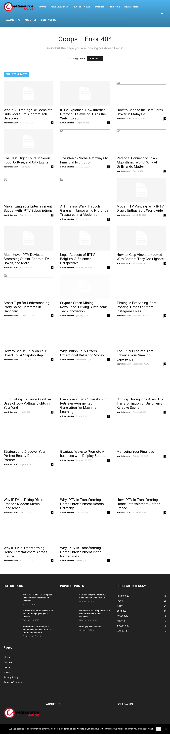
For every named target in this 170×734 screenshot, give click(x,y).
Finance (115, 6)
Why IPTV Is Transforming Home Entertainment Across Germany (82, 504)
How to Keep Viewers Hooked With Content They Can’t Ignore (140, 257)
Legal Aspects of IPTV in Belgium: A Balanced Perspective (79, 259)
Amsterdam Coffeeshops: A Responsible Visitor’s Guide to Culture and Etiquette (37, 630)
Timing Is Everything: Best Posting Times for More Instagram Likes (136, 307)
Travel (120, 600)
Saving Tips (13, 19)
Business (100, 6)
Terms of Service (13, 682)
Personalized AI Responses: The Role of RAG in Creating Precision (94, 614)
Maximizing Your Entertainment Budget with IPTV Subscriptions (28, 208)
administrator (11, 122)
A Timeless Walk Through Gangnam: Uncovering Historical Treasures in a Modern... (84, 210)
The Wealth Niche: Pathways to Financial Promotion (84, 160)
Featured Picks (60, 6)
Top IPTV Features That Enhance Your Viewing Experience (135, 355)
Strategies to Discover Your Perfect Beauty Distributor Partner (24, 456)
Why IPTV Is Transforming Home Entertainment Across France (25, 552)
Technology (123, 595)
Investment (132, 6)
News (7, 672)
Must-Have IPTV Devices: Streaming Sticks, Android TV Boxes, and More (26, 259)
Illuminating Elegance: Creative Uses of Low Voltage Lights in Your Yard (27, 403)
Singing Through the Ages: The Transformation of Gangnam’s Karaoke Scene (140, 403)
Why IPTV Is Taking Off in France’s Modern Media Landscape (23, 504)
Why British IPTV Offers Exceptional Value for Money (82, 353)
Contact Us (48, 19)
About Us (31, 19)
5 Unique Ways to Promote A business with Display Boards (82, 454)
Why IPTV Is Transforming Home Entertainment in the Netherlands (80, 552)
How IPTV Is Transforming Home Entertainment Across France (138, 504)
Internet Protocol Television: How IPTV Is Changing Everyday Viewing (38, 614)
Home (42, 6)
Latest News (82, 6)
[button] (162, 13)
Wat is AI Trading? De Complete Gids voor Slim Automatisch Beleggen (28, 114)
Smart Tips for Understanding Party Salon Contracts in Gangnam (26, 307)
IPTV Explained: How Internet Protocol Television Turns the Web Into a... (83, 114)
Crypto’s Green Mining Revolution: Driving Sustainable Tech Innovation (84, 307)
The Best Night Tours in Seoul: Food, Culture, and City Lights (27, 160)
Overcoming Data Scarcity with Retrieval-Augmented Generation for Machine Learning (83, 405)
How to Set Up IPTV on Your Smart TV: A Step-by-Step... (25, 353)
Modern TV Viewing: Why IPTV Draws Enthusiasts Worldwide (140, 208)
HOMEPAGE (95, 59)
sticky (120, 605)
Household (122, 615)
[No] (166, 729)
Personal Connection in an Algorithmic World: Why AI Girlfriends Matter (137, 162)
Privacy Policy (11, 677)
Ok (158, 729)
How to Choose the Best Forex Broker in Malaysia (140, 112)
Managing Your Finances (135, 452)
